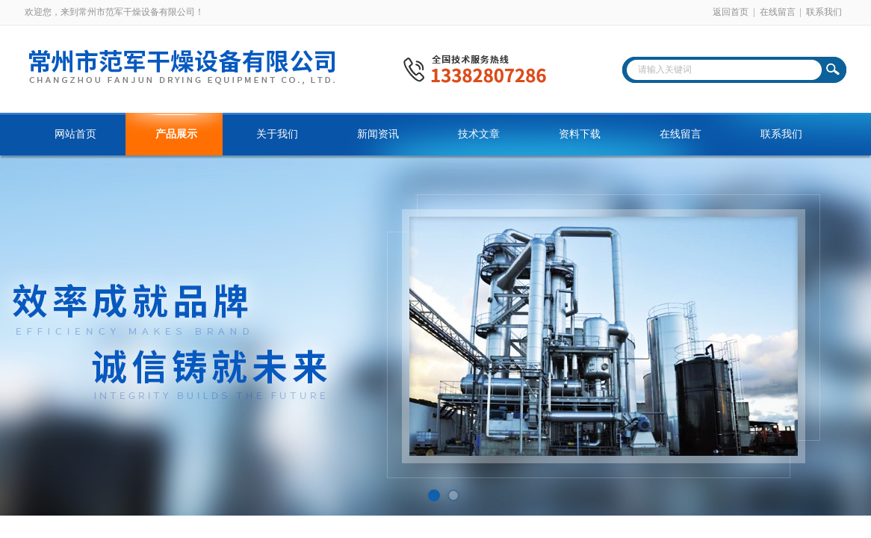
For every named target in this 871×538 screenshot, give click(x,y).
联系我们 (824, 12)
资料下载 (580, 134)
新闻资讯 (378, 134)
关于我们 (277, 134)
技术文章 (479, 134)
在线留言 (778, 12)
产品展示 (176, 134)
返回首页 (730, 12)
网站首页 (75, 134)
